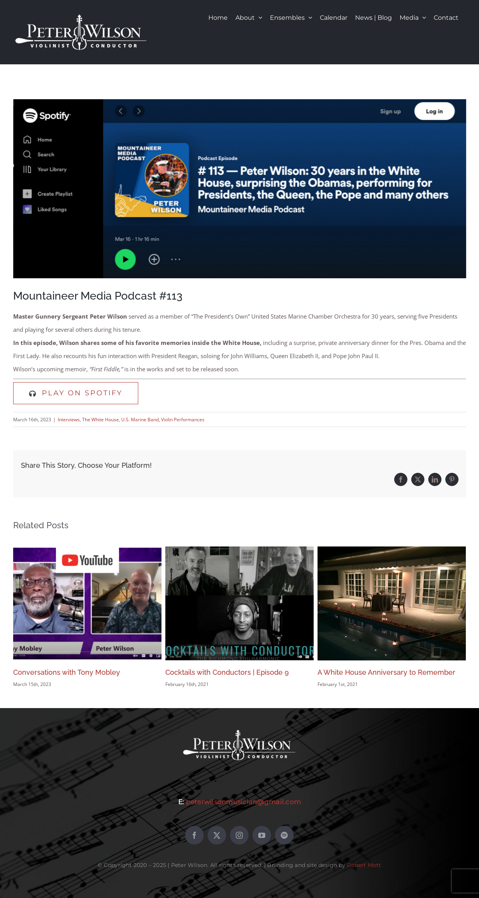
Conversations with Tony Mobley (66, 672)
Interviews (69, 419)
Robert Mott (364, 865)
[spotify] (284, 835)
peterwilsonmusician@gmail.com (243, 802)
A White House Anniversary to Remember (386, 672)
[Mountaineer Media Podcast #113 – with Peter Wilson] (239, 188)
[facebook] (194, 835)
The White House (100, 419)
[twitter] (217, 835)
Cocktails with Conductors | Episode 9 (227, 672)
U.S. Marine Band (140, 419)
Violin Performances (182, 419)
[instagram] (239, 835)
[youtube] (261, 835)
